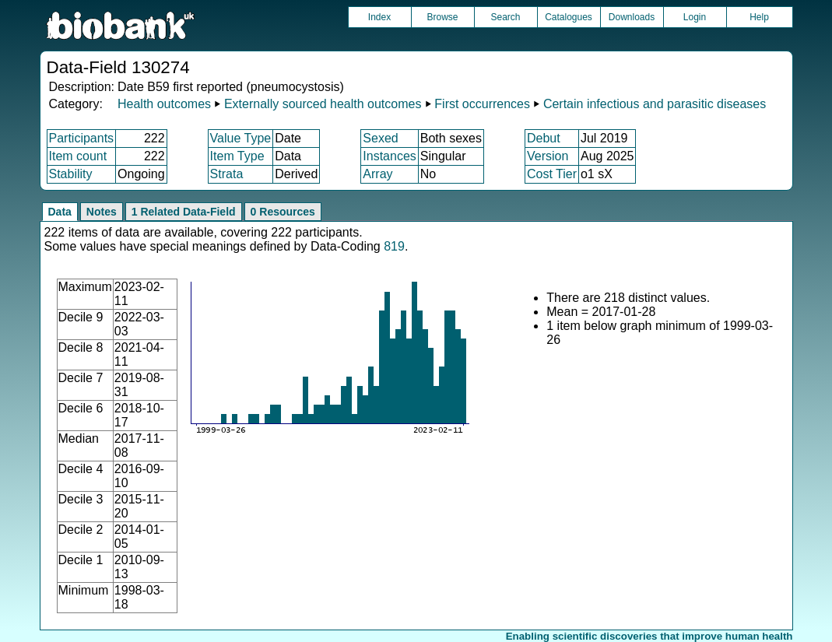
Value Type (241, 138)
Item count (78, 156)
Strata (227, 174)
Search (505, 17)
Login (694, 17)
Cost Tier (552, 174)
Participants (81, 138)
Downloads (632, 17)
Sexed (380, 138)
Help (759, 17)
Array (377, 174)
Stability (71, 174)
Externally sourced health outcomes (322, 104)
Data (60, 211)
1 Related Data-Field (184, 211)
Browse (442, 17)
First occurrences (482, 104)
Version (547, 156)
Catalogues (568, 17)
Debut (543, 138)
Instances (389, 156)
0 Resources (283, 211)
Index (379, 17)
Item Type (237, 156)
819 (394, 246)
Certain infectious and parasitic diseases (654, 104)
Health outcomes (164, 104)
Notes (101, 211)
